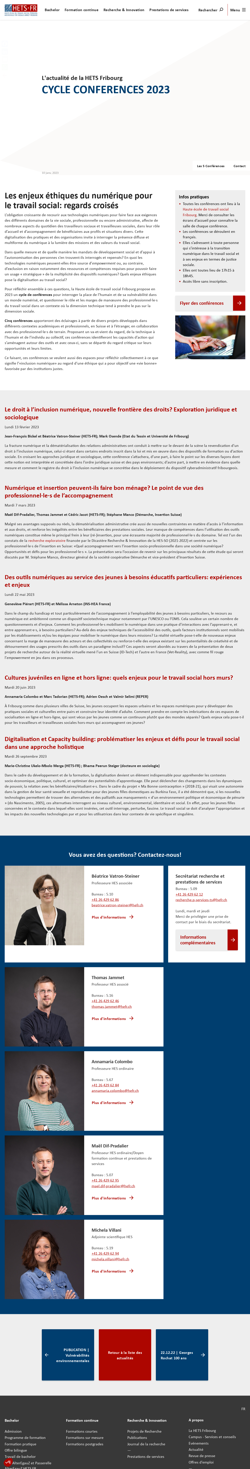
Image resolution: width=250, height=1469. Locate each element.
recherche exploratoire (46, 540)
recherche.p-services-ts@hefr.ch (201, 899)
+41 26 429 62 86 (105, 899)
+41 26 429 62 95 (105, 1147)
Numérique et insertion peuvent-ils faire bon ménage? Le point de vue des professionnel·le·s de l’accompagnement (104, 491)
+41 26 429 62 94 (105, 1214)
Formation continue (81, 9)
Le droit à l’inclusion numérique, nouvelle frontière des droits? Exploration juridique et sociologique (121, 413)
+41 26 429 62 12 (189, 894)
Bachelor (52, 9)
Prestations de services (168, 9)
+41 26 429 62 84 (105, 1068)
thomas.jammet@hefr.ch (112, 1006)
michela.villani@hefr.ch (110, 1220)
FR (243, 1353)
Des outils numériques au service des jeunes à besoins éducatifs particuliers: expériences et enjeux (123, 580)
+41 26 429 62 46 (105, 1000)
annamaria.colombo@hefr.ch (115, 1073)
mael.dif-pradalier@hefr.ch (113, 1152)
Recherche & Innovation (124, 9)
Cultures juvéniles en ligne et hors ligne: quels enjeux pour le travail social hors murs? (119, 677)
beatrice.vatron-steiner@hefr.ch (117, 905)
